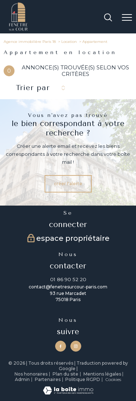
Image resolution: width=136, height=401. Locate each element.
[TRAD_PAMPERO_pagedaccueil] (18, 29)
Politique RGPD (82, 379)
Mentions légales (102, 374)
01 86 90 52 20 (68, 279)
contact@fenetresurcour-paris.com (68, 286)
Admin (22, 379)
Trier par (33, 88)
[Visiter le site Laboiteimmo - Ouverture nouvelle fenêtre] (68, 393)
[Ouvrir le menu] (127, 18)
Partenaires (48, 379)
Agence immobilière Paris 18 (30, 41)
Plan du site (65, 374)
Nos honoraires (31, 374)
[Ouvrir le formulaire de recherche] (108, 18)
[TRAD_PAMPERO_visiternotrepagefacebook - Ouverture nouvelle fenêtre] (60, 346)
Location (69, 41)
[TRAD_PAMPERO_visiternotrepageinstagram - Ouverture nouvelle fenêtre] (75, 346)
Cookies (113, 379)
